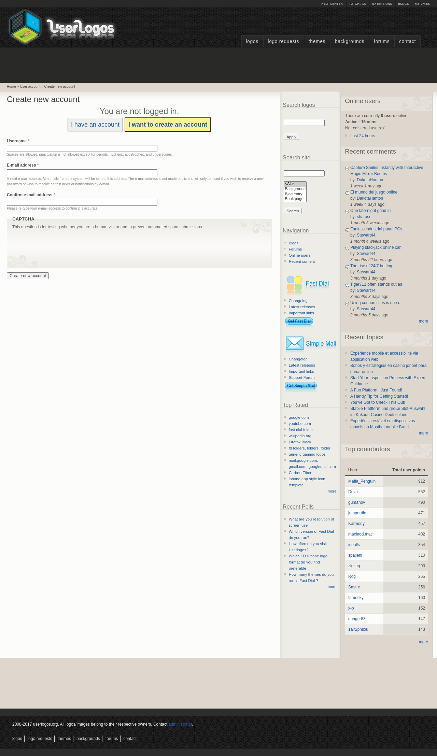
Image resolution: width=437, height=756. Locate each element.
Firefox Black (300, 442)
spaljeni (355, 555)
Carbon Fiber (300, 473)
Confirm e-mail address (31, 194)
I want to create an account (167, 124)
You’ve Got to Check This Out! (377, 402)
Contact (407, 41)
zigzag (354, 566)
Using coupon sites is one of (375, 302)
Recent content (302, 261)
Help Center (332, 3)
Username (18, 141)
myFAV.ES (422, 3)
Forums (382, 41)
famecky (356, 597)
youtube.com (300, 424)
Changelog (298, 301)
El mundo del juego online (373, 192)
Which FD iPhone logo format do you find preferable (308, 562)
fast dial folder (301, 430)
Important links (301, 313)
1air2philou (358, 629)
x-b (351, 608)
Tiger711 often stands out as (376, 284)
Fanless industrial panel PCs (376, 229)
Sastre (354, 587)
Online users (300, 255)
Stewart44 (366, 235)
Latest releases (302, 307)
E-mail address (23, 165)
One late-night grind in (370, 210)
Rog (352, 576)
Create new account (59, 86)
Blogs (403, 3)
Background (295, 189)
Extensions (382, 3)
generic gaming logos (307, 454)
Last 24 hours (362, 135)
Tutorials (357, 3)
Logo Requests (283, 41)
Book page (295, 199)
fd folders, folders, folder (309, 448)
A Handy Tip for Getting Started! (379, 396)
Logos (252, 41)
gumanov (356, 502)
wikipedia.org (300, 436)
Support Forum (302, 377)
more (332, 491)
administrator (180, 724)
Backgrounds (350, 41)
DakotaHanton (370, 179)
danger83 (357, 618)
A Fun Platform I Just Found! (376, 390)
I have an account (95, 124)
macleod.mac (360, 534)
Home (11, 86)
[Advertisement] (218, 64)
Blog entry (295, 194)
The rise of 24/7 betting (371, 265)
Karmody (356, 523)
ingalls (354, 544)
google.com (299, 417)
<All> (295, 184)
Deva (353, 491)
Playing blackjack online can (375, 247)
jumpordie (357, 513)
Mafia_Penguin (362, 481)
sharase (364, 216)
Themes (317, 41)
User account (30, 86)
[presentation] (64, 243)
